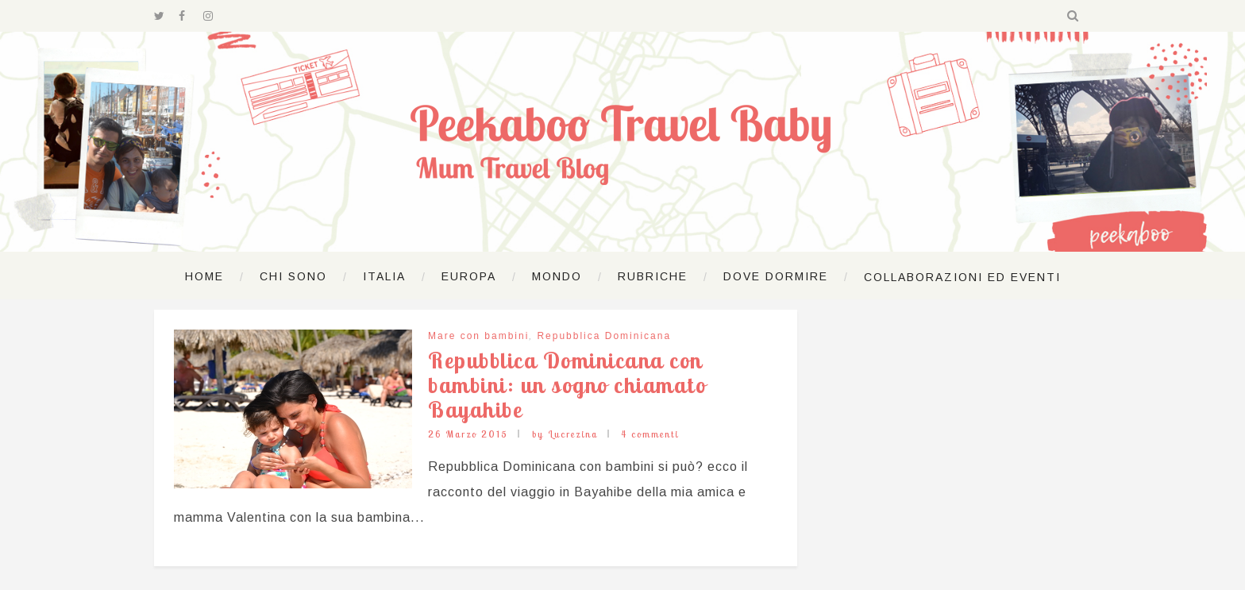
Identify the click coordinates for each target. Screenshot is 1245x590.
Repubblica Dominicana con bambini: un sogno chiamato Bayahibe (567, 384)
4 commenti (650, 434)
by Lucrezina (565, 434)
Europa (468, 276)
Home (204, 276)
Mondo (557, 276)
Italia (384, 276)
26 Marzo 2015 (468, 434)
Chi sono (293, 276)
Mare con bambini (478, 335)
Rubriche (653, 276)
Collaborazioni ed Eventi (962, 277)
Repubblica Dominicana (604, 335)
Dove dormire (775, 276)
